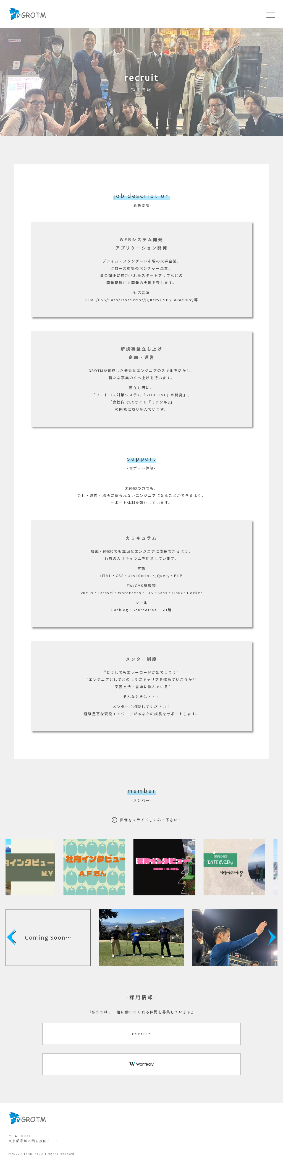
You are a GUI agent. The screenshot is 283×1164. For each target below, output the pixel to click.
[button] (13, 937)
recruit (141, 1033)
